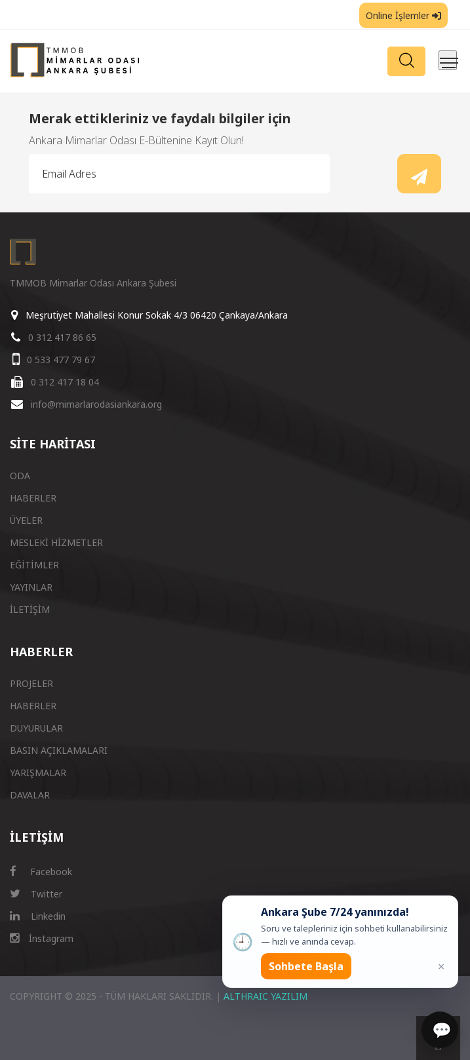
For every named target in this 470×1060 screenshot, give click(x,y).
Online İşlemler (403, 15)
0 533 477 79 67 (61, 359)
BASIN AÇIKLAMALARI (59, 750)
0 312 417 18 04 (65, 382)
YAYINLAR (31, 587)
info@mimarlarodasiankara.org (96, 404)
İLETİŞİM (30, 609)
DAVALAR (30, 795)
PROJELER (31, 683)
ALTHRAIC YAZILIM (265, 996)
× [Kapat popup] (441, 966)
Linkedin (38, 916)
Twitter (36, 894)
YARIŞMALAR (38, 772)
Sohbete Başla (306, 966)
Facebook (41, 871)
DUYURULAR (36, 728)
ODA (20, 475)
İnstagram (41, 938)
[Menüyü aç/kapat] (448, 60)
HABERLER (33, 498)
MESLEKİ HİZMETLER (56, 542)
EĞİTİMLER (34, 565)
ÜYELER (26, 520)
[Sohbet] (439, 1029)
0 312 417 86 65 (62, 337)
